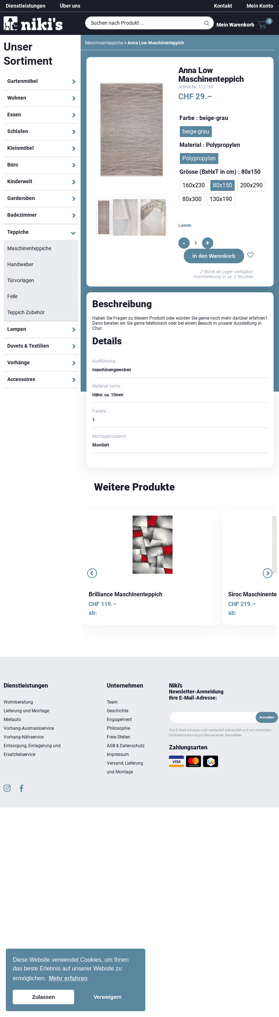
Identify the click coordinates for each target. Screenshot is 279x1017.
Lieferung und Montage (26, 710)
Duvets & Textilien (28, 346)
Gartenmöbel (22, 81)
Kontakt (223, 6)
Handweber (20, 264)
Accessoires (21, 379)
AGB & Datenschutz (126, 745)
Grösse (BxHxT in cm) (207, 171)
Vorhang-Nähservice (24, 737)
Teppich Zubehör (26, 312)
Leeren (184, 225)
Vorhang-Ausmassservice (29, 728)
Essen (14, 114)
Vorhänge (18, 362)
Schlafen (17, 131)
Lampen (16, 329)
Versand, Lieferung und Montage (125, 767)
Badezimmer (22, 215)
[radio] (196, 131)
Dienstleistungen (25, 6)
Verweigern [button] (108, 997)
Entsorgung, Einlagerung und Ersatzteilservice (32, 750)
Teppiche (18, 232)
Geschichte (117, 710)
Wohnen (16, 98)
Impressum (118, 754)
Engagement (119, 719)
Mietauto (12, 719)
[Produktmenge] (196, 243)
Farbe (187, 118)
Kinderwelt (19, 181)
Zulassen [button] (43, 997)
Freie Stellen (118, 737)
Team (112, 702)
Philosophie (118, 728)
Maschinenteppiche (29, 248)
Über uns (70, 6)
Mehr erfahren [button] (68, 978)
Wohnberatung (18, 702)
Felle (12, 296)
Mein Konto (260, 6)
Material (190, 144)
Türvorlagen (20, 280)
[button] (250, 256)
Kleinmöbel (20, 148)
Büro (12, 165)
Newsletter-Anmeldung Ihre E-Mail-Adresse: (196, 695)
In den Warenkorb (214, 256)
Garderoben (21, 198)
